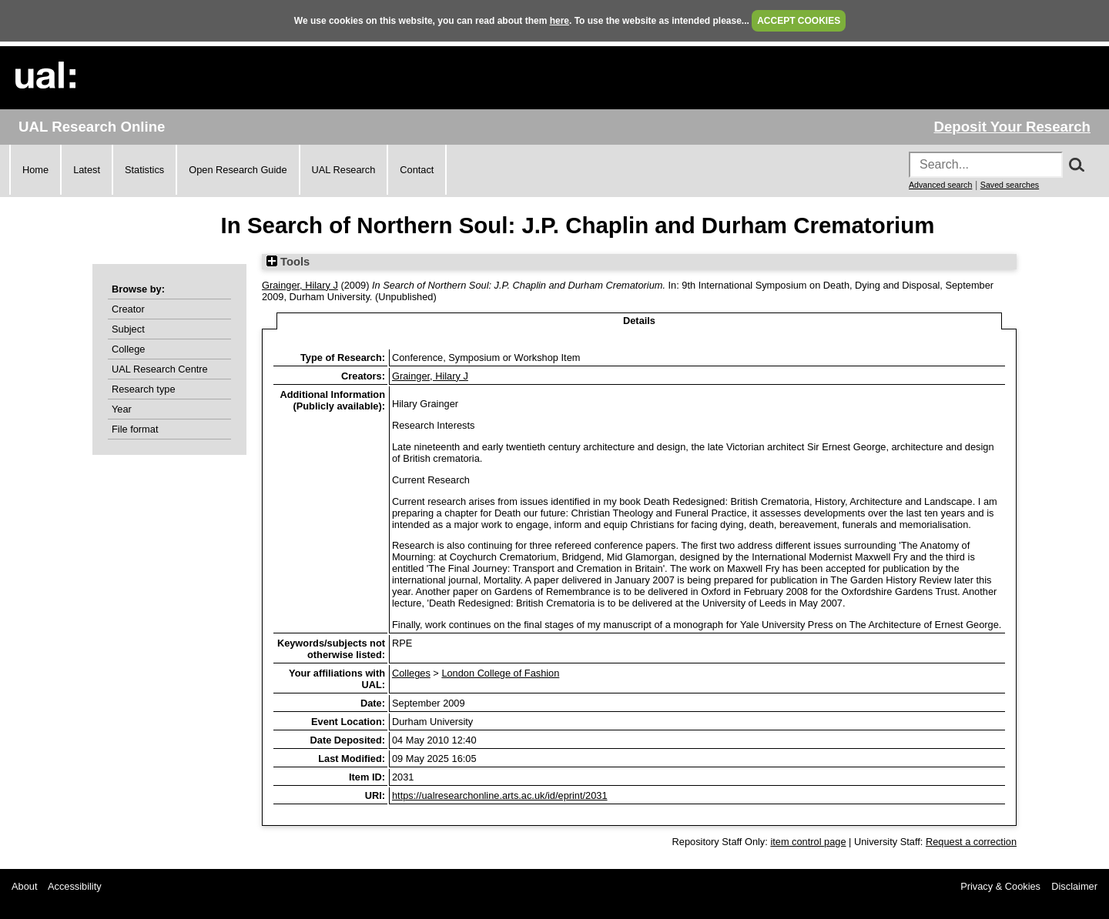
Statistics (144, 169)
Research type (144, 389)
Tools (288, 262)
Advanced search (940, 184)
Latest (86, 169)
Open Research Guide (237, 169)
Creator (128, 309)
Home (35, 169)
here (559, 20)
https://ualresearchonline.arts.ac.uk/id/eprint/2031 (500, 795)
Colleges (411, 673)
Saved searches (1009, 184)
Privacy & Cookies (1000, 886)
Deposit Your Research (1012, 127)
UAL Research (344, 169)
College (128, 349)
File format (135, 429)
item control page (808, 841)
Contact (417, 169)
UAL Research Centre (160, 369)
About (24, 886)
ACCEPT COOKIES (798, 20)
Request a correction (971, 841)
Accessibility (75, 886)
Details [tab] (639, 320)
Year (122, 409)
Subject (128, 329)
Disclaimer (1074, 886)
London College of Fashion (500, 673)
